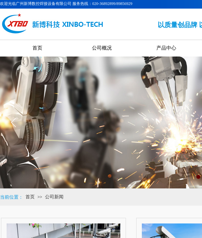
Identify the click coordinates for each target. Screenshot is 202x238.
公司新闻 (54, 196)
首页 (30, 196)
